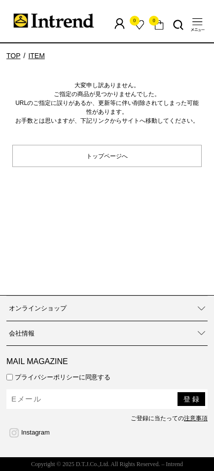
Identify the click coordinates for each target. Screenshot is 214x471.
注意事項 (196, 418)
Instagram (35, 432)
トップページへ (107, 155)
